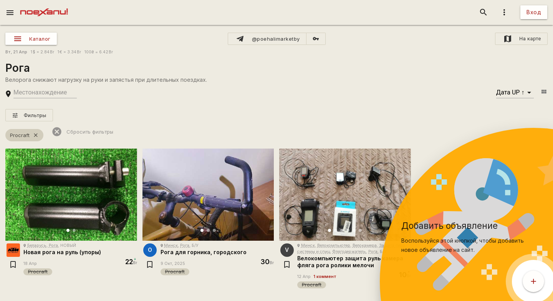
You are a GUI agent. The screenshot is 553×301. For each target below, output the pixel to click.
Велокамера (365, 245)
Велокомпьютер (333, 245)
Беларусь (36, 245)
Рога (53, 245)
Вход (534, 12)
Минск (171, 245)
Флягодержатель (349, 251)
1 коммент (324, 276)
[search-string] (45, 92)
